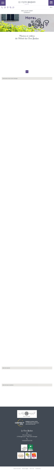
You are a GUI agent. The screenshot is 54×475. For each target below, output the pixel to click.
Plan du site (32, 468)
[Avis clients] (13, 7)
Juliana (39, 468)
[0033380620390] (2, 7)
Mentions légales (25, 468)
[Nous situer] (7, 7)
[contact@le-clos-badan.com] (5, 7)
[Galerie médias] (10, 7)
